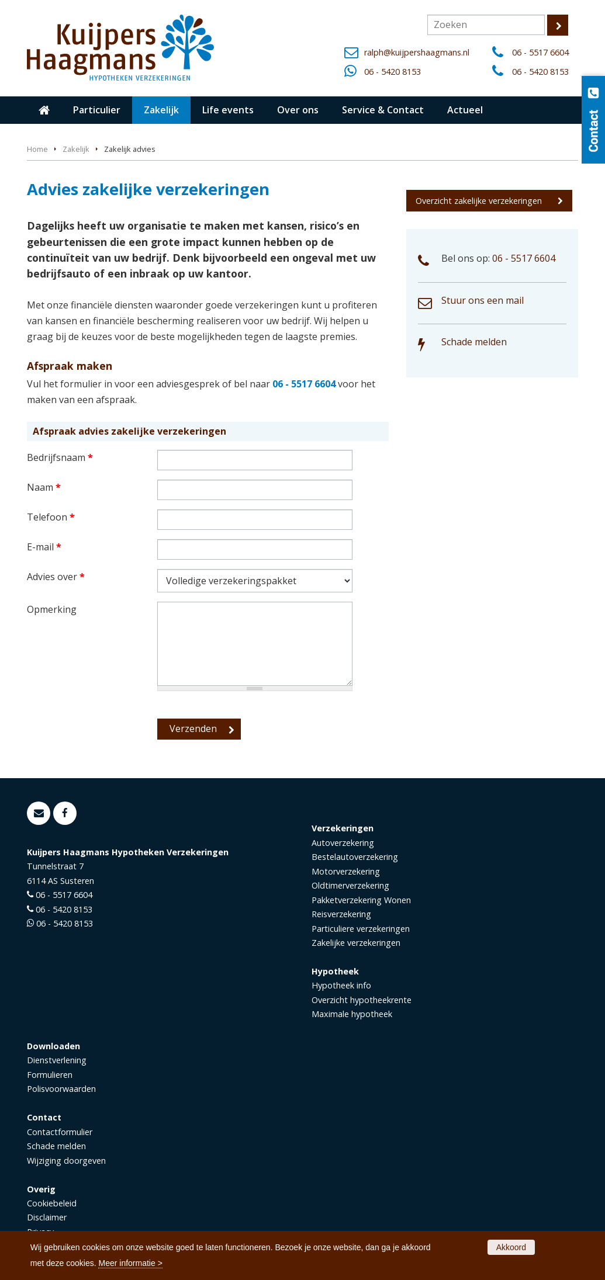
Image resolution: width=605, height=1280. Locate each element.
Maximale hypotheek (352, 1013)
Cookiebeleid (52, 1203)
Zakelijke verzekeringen (356, 942)
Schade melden (474, 341)
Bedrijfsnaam (60, 457)
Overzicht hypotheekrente (362, 999)
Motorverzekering (346, 871)
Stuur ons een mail (482, 300)
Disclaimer (47, 1217)
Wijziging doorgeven (66, 1160)
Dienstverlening (57, 1060)
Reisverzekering (341, 914)
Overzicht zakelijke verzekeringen (479, 200)
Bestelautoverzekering (355, 856)
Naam (44, 487)
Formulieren (49, 1074)
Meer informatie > (130, 1263)
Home (37, 149)
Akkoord (511, 1247)
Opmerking (52, 609)
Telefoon (51, 517)
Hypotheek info (341, 985)
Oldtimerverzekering (350, 885)
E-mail (44, 546)
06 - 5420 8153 (392, 71)
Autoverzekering (343, 842)
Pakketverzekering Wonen (361, 900)
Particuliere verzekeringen (361, 928)
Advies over (56, 576)
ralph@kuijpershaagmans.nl (416, 52)
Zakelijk (76, 149)
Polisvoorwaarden (61, 1088)
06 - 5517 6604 (540, 52)
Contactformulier (59, 1131)
